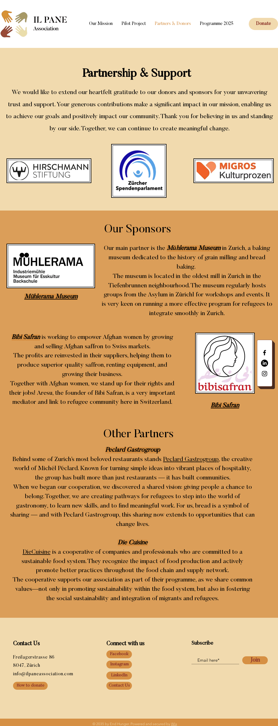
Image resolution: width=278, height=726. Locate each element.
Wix (174, 724)
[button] (263, 24)
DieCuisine (36, 552)
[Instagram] (119, 664)
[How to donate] (30, 686)
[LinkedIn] (264, 363)
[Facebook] (119, 654)
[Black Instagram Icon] (264, 373)
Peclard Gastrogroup (191, 460)
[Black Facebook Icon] (264, 352)
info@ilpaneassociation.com (43, 674)
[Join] (255, 660)
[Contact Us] (119, 686)
